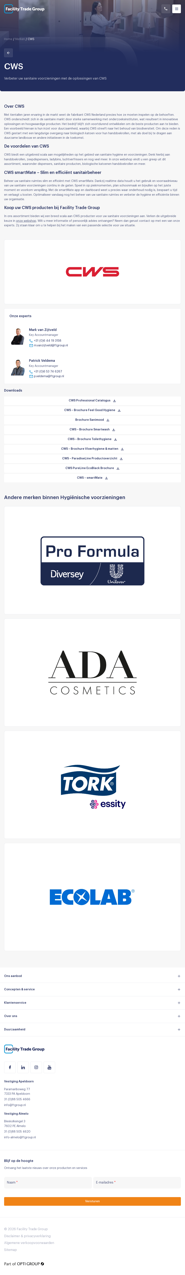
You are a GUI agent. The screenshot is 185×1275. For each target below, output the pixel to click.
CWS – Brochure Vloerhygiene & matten (92, 449)
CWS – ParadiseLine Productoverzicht (92, 459)
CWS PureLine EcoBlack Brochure (92, 468)
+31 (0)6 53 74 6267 (45, 372)
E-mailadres (106, 1182)
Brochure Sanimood (92, 420)
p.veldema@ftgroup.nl (46, 376)
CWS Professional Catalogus (92, 401)
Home (8, 39)
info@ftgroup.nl (15, 1105)
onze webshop (26, 221)
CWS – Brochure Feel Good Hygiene (92, 410)
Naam (12, 1182)
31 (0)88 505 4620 (17, 1131)
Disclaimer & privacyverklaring (27, 1236)
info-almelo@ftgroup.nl (20, 1137)
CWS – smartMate (92, 478)
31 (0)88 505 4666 (17, 1099)
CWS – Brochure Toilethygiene (92, 439)
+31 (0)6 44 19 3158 (45, 341)
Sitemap (10, 1250)
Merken (20, 39)
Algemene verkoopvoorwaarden (29, 1243)
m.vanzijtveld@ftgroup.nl (48, 345)
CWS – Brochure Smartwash (92, 430)
